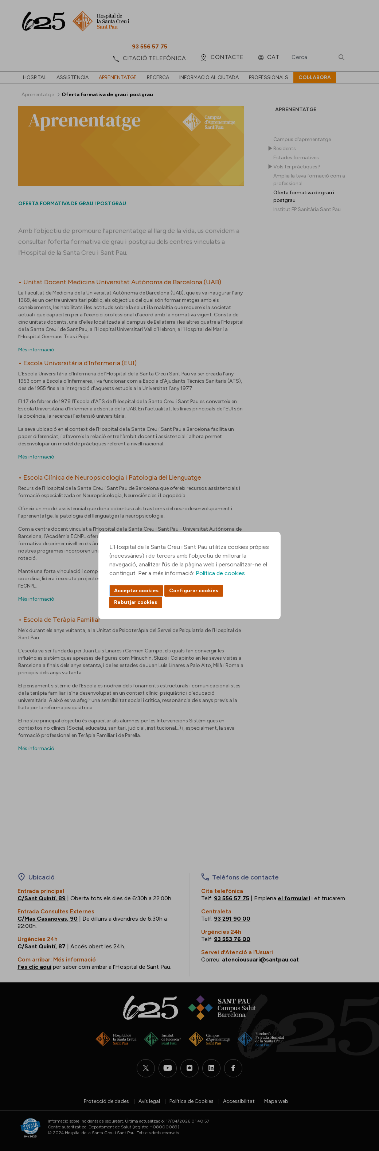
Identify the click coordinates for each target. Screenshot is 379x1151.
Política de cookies (220, 573)
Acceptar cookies (136, 591)
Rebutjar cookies (135, 602)
